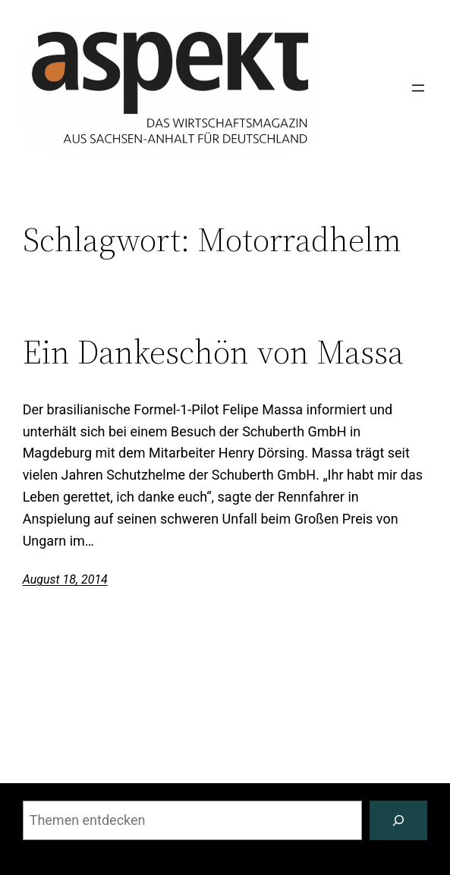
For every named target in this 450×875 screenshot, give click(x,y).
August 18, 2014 (65, 579)
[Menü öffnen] (418, 88)
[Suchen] (398, 820)
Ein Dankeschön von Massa (213, 352)
